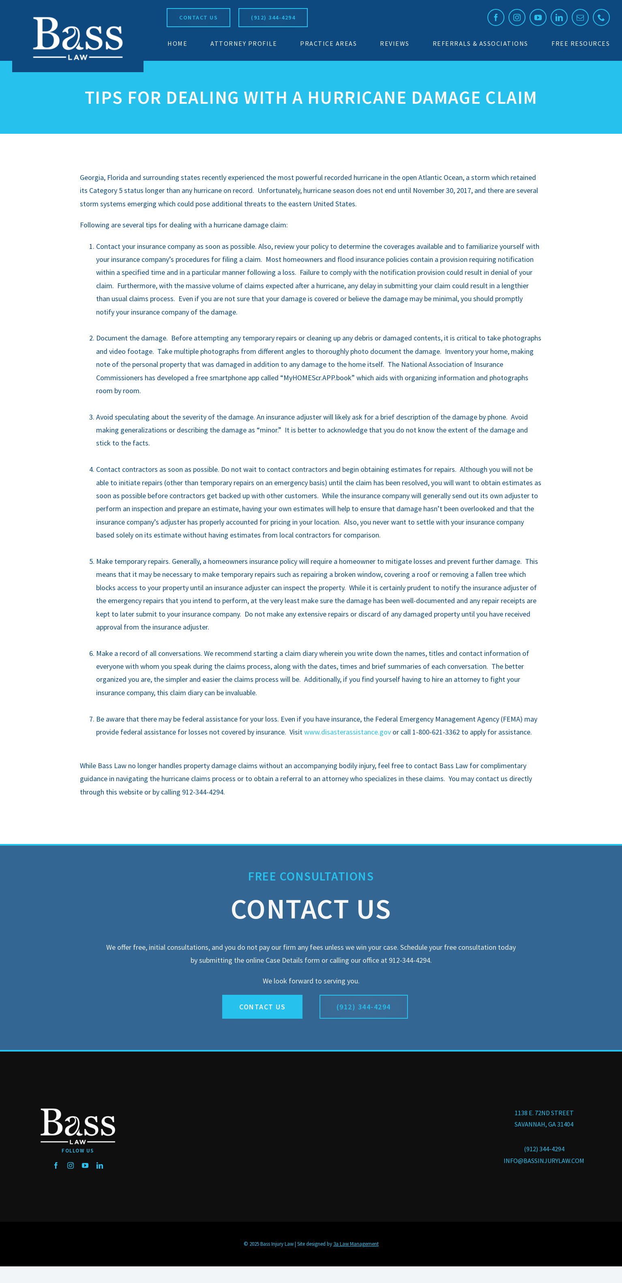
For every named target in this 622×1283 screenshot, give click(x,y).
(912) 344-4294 (544, 1149)
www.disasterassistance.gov (347, 732)
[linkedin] (559, 17)
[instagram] (516, 17)
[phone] (601, 17)
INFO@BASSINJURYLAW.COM (544, 1161)
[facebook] (495, 17)
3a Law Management (356, 1243)
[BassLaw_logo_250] (78, 16)
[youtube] (538, 17)
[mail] (580, 17)
